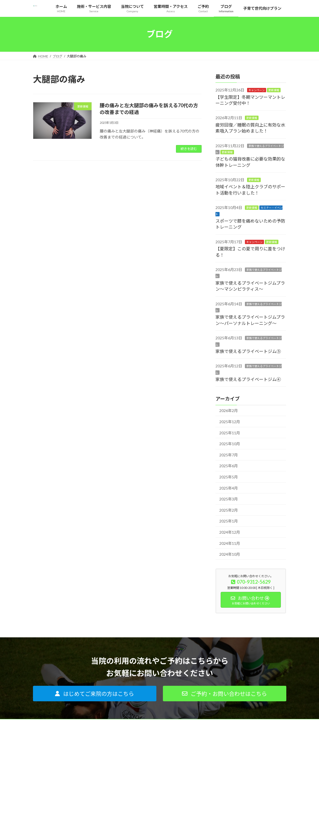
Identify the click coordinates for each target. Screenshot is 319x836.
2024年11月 (229, 543)
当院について (220, 745)
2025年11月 (229, 432)
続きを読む (189, 149)
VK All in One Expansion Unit (194, 826)
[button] (94, 693)
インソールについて (138, 765)
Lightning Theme (158, 826)
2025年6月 (228, 465)
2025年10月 (229, 443)
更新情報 (273, 90)
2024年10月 (229, 554)
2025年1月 (228, 521)
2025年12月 (229, 421)
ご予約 (215, 783)
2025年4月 (228, 487)
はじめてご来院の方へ (139, 774)
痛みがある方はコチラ (139, 745)
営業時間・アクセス (224, 765)
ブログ (215, 774)
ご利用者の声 (133, 793)
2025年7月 (228, 454)
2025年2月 (228, 510)
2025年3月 (228, 499)
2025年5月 (228, 477)
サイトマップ (220, 793)
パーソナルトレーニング (141, 755)
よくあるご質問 (134, 783)
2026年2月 (228, 410)
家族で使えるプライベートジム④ (248, 379)
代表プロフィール (223, 755)
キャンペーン (256, 90)
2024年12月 (229, 532)
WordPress (129, 826)
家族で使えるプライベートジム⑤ (248, 351)
